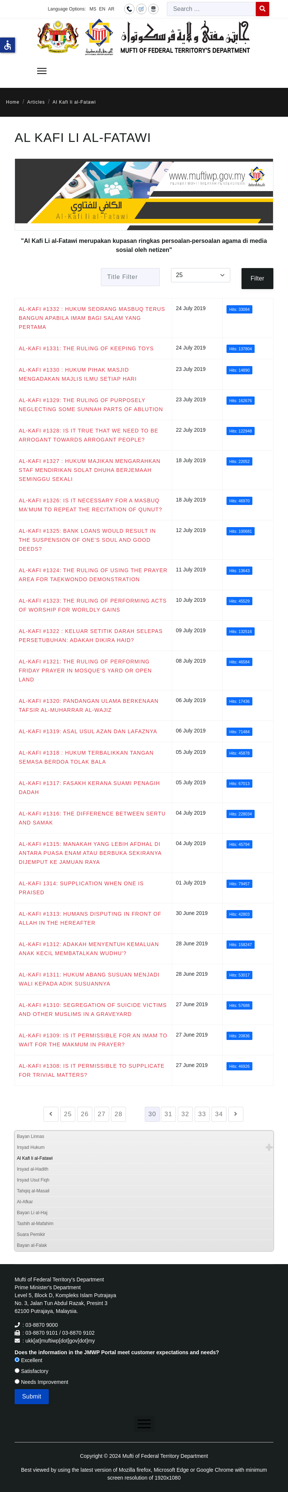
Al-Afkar (25, 1201)
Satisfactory (31, 1371)
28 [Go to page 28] (119, 1114)
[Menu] (41, 71)
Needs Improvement (41, 1382)
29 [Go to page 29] (136, 1114)
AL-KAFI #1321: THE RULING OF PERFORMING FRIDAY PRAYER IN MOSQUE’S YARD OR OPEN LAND (85, 671)
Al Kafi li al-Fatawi (34, 1158)
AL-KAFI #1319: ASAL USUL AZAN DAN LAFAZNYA (88, 731)
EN (102, 9)
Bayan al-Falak (32, 1245)
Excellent (28, 1360)
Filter (257, 278)
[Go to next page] (235, 1114)
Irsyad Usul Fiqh (33, 1180)
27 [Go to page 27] (102, 1114)
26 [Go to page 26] (85, 1114)
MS (93, 9)
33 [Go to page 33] (202, 1114)
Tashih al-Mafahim (35, 1223)
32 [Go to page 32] (185, 1114)
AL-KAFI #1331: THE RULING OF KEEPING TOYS (86, 348)
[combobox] (211, 9)
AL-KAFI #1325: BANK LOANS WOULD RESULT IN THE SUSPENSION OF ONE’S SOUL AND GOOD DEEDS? (87, 540)
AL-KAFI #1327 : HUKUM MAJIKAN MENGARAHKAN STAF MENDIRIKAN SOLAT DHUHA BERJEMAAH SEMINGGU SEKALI (89, 470)
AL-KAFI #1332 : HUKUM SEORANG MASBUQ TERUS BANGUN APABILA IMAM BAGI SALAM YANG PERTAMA (92, 318)
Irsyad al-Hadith (32, 1169)
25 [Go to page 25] (68, 1114)
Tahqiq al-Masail (33, 1191)
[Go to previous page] (51, 1114)
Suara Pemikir (31, 1234)
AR (111, 9)
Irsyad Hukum (31, 1147)
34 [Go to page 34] (219, 1114)
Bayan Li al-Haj (32, 1212)
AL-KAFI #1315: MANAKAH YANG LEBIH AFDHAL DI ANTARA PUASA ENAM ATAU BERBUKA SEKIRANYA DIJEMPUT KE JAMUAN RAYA (90, 853)
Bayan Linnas (30, 1136)
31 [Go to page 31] (168, 1114)
